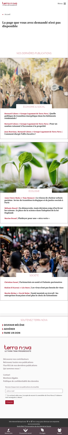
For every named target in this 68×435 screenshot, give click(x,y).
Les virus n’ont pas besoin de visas (33, 287)
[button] (64, 3)
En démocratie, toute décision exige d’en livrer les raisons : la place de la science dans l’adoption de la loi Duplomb (33, 210)
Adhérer (9, 329)
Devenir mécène (14, 325)
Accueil (7, 14)
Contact (6, 374)
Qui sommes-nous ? (11, 368)
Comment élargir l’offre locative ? (33, 133)
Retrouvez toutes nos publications (18, 362)
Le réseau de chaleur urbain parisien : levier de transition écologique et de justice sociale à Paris (33, 200)
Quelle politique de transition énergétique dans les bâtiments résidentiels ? (30, 116)
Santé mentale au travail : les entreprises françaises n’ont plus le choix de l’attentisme (31, 294)
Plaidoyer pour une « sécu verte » (27, 218)
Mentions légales (10, 378)
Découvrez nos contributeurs (16, 359)
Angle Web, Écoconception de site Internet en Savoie (34, 426)
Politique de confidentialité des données (21, 381)
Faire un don (12, 332)
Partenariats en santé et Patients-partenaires (33, 282)
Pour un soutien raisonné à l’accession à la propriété (30, 125)
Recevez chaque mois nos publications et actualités (22, 387)
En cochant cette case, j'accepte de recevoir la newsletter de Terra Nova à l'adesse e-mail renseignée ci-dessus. (33, 396)
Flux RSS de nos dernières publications (20, 365)
